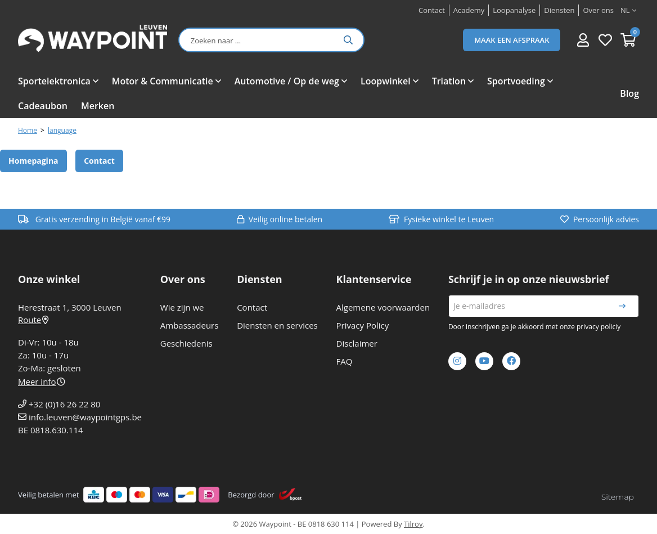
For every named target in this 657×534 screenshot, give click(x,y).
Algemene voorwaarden (383, 307)
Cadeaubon (43, 105)
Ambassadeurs (189, 325)
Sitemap (617, 497)
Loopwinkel (386, 81)
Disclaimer (356, 343)
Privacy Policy (362, 325)
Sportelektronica (54, 81)
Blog (629, 93)
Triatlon (449, 81)
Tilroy (413, 524)
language (62, 130)
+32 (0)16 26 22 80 (64, 404)
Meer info (41, 381)
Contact (99, 160)
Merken (97, 105)
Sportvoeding (516, 81)
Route (33, 319)
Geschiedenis (186, 343)
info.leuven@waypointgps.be (85, 417)
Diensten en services (277, 325)
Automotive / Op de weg (287, 81)
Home (27, 130)
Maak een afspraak (511, 40)
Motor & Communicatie (162, 81)
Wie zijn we (182, 307)
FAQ (344, 361)
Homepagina (33, 160)
